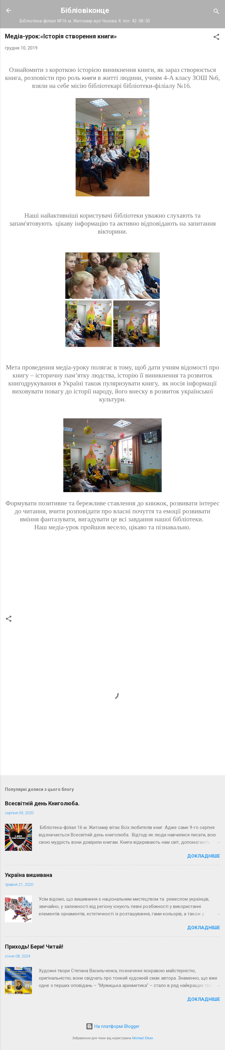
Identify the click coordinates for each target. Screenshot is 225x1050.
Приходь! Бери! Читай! (34, 946)
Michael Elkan (142, 1038)
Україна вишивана (28, 875)
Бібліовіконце (85, 10)
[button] (216, 38)
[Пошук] (216, 12)
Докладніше (203, 856)
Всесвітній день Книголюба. (42, 803)
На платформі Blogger (113, 1026)
